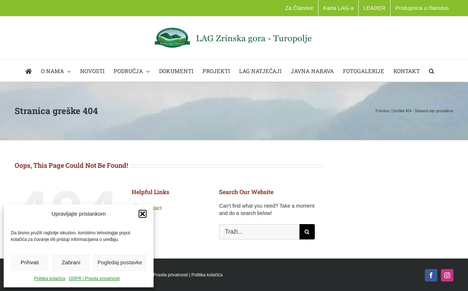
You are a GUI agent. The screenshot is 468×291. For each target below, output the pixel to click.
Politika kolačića (49, 278)
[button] (142, 214)
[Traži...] (259, 231)
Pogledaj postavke (119, 262)
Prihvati (29, 262)
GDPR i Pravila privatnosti (94, 278)
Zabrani (71, 262)
